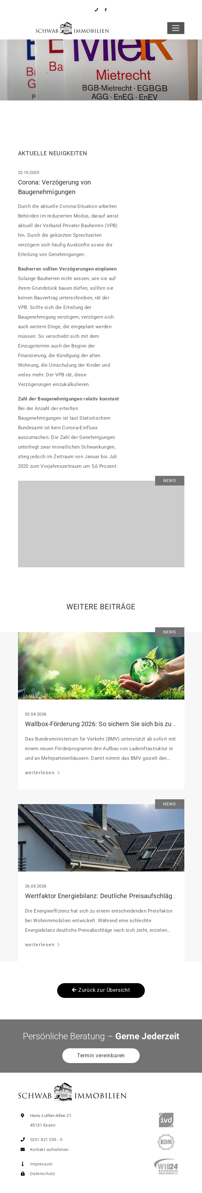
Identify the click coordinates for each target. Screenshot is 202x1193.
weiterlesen (40, 773)
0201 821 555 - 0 (40, 1139)
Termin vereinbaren (101, 1055)
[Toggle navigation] (175, 28)
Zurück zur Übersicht (101, 990)
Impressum (35, 1164)
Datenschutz (36, 1173)
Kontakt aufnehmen (43, 1149)
